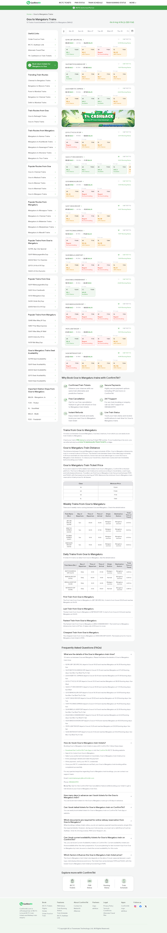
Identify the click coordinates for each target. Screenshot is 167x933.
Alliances (77, 911)
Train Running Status (116, 3)
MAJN (90, 43)
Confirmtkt (125, 906)
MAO (71, 43)
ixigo (94, 906)
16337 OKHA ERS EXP (73, 206)
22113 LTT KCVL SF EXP (74, 132)
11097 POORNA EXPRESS (75, 231)
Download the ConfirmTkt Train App (78, 750)
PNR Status (80, 3)
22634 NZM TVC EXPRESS (75, 89)
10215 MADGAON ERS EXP (75, 304)
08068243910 (73, 782)
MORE (133, 3)
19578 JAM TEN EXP (73, 329)
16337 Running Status (124, 209)
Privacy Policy (108, 906)
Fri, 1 (128, 31)
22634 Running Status (124, 92)
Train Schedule (95, 3)
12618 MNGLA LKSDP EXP (75, 255)
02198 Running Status (124, 43)
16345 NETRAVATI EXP (74, 353)
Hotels (44, 911)
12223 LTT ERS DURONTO (75, 157)
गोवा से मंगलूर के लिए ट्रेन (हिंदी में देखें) (122, 22)
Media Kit (77, 908)
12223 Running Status (124, 160)
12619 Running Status (124, 67)
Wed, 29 (110, 31)
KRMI (71, 185)
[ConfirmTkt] (26, 905)
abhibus (95, 908)
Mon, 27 (90, 31)
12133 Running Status (124, 185)
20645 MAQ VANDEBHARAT (76, 280)
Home (29, 14)
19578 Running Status (124, 332)
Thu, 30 (119, 31)
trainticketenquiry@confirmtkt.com (81, 778)
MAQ (90, 67)
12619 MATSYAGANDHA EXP (76, 64)
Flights (44, 908)
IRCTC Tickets (65, 3)
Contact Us (78, 906)
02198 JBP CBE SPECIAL (74, 40)
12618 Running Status (124, 258)
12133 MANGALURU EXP (74, 181)
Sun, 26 (80, 31)
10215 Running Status (124, 307)
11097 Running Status (124, 234)
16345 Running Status (124, 356)
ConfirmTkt (103, 750)
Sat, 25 (71, 31)
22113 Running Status (124, 135)
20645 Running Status (124, 283)
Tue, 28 (100, 31)
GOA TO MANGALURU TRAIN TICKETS (92, 442)
